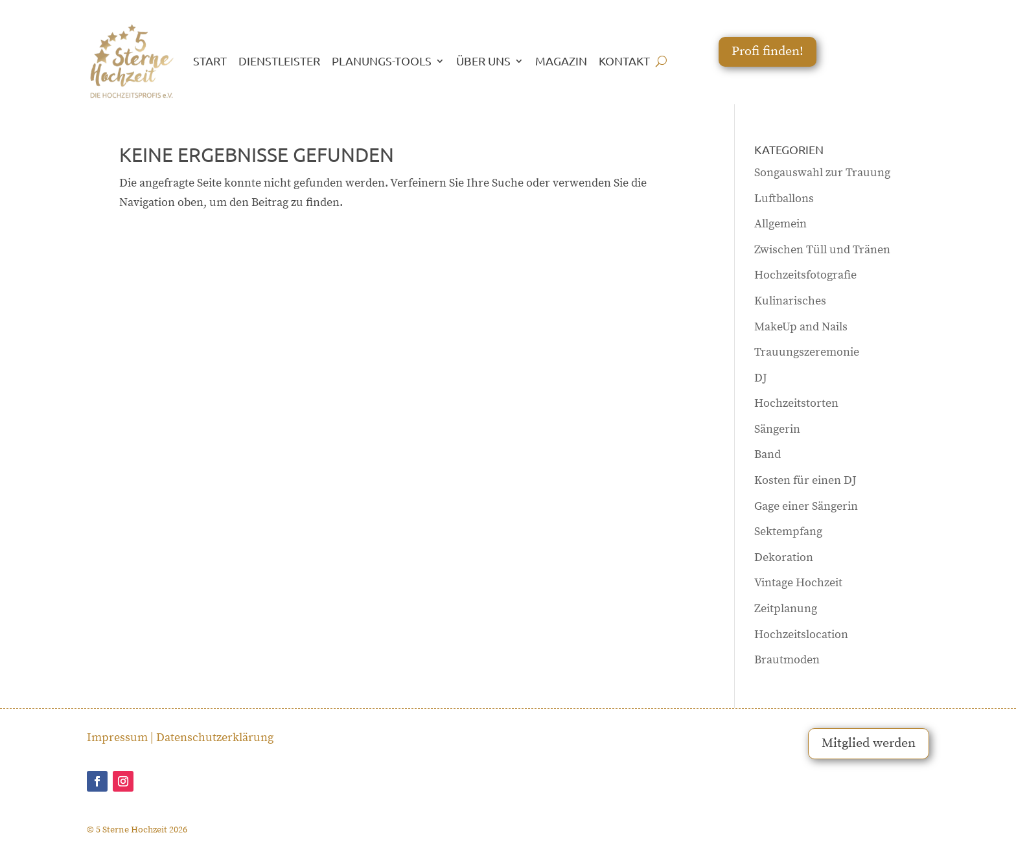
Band (767, 454)
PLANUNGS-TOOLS (382, 60)
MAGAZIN (561, 60)
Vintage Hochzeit (798, 582)
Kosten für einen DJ (805, 480)
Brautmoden (787, 659)
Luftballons (784, 198)
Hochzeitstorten (796, 403)
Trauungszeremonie (806, 352)
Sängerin (777, 429)
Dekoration (783, 557)
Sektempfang (788, 531)
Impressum (117, 737)
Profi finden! (767, 51)
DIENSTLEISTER (279, 60)
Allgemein (780, 223)
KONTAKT (624, 60)
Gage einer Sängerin (806, 506)
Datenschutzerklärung (214, 737)
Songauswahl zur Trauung (822, 172)
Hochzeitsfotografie (805, 275)
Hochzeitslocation (801, 634)
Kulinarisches (790, 300)
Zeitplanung (785, 608)
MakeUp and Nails (801, 326)
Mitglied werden (869, 743)
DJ (760, 378)
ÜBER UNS (483, 60)
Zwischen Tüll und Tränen (822, 249)
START (210, 60)
